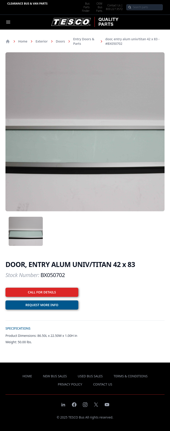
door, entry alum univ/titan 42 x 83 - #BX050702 (132, 41)
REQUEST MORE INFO (41, 305)
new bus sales (55, 376)
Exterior (42, 41)
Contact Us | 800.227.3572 (114, 7)
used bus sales (90, 376)
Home (22, 41)
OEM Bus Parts (99, 7)
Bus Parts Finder (85, 7)
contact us (102, 384)
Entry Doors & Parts (83, 41)
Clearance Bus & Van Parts (27, 3)
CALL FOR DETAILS (42, 292)
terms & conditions (130, 376)
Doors (60, 41)
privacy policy (70, 384)
